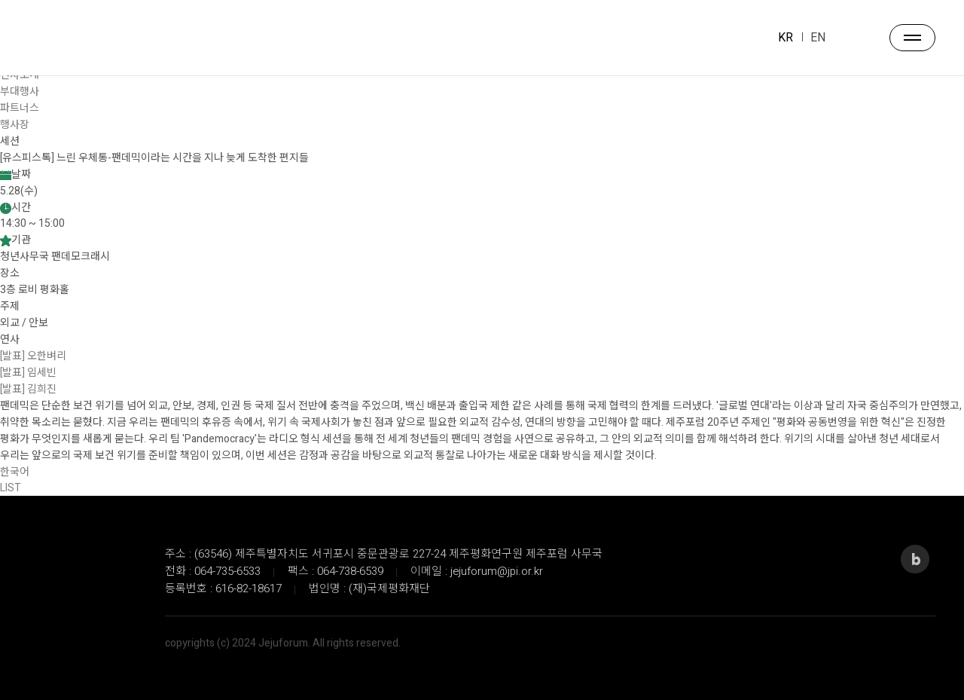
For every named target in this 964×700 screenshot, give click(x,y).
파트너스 (19, 108)
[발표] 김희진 (28, 389)
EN (817, 38)
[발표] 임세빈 (28, 373)
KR (785, 38)
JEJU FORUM (64, 38)
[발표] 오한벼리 (33, 356)
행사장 (14, 125)
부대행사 (19, 91)
